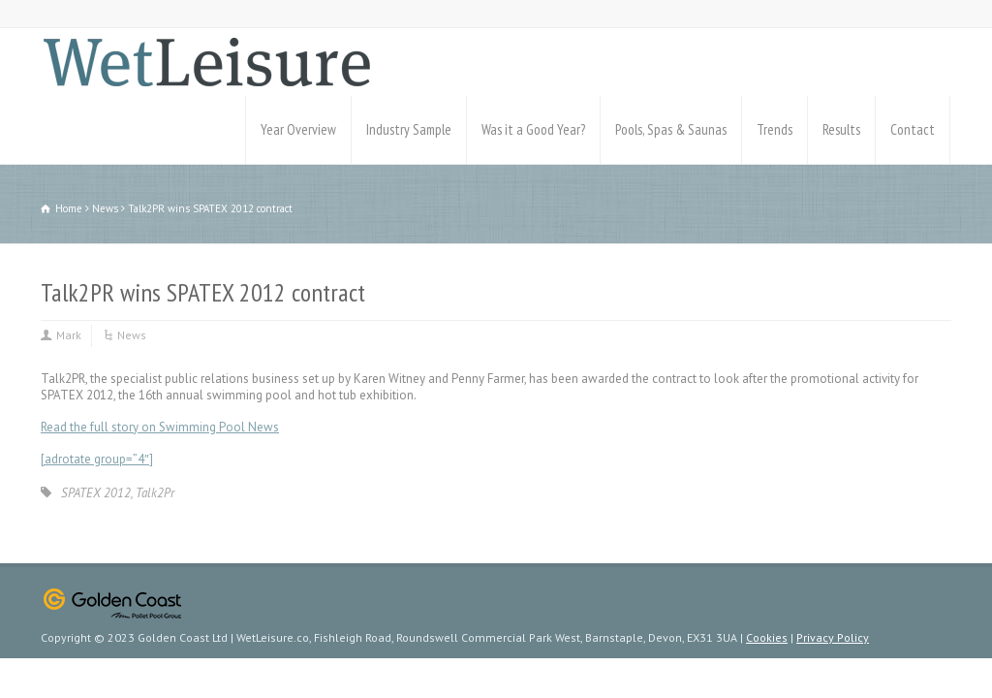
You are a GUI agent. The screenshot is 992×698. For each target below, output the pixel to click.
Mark (68, 335)
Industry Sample (408, 129)
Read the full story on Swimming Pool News (160, 427)
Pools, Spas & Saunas (671, 129)
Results (841, 129)
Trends (774, 129)
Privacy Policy (832, 637)
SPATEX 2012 (96, 493)
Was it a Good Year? (533, 129)
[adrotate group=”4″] (97, 459)
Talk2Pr (155, 493)
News (131, 335)
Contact (912, 129)
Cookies (767, 637)
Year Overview (298, 129)
